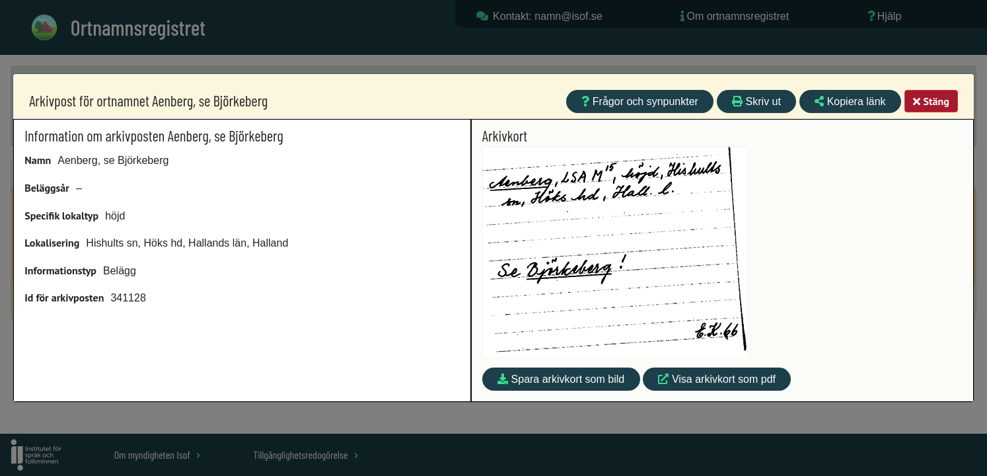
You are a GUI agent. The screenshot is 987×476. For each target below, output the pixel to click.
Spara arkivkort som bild (560, 379)
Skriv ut (756, 101)
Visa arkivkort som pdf (717, 379)
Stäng (931, 101)
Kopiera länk (850, 101)
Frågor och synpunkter (639, 101)
